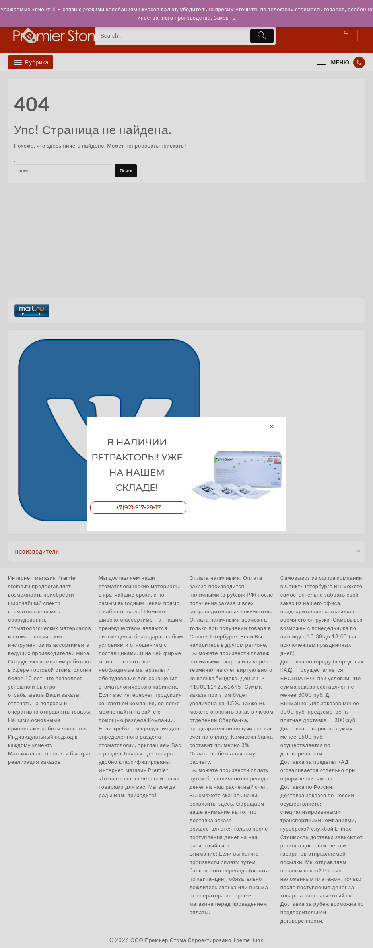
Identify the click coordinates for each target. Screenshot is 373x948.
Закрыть (238, 17)
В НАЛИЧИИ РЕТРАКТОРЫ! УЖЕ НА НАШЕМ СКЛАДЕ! (137, 464)
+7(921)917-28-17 (138, 509)
